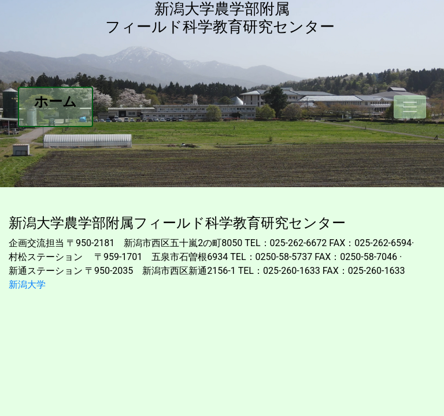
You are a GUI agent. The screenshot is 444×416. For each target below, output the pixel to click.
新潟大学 (27, 284)
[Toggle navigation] (410, 106)
